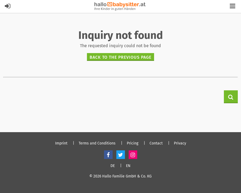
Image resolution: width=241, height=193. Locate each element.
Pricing (132, 143)
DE (112, 166)
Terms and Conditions (97, 143)
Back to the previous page (120, 57)
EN (128, 166)
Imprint (61, 143)
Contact (156, 143)
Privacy (180, 143)
